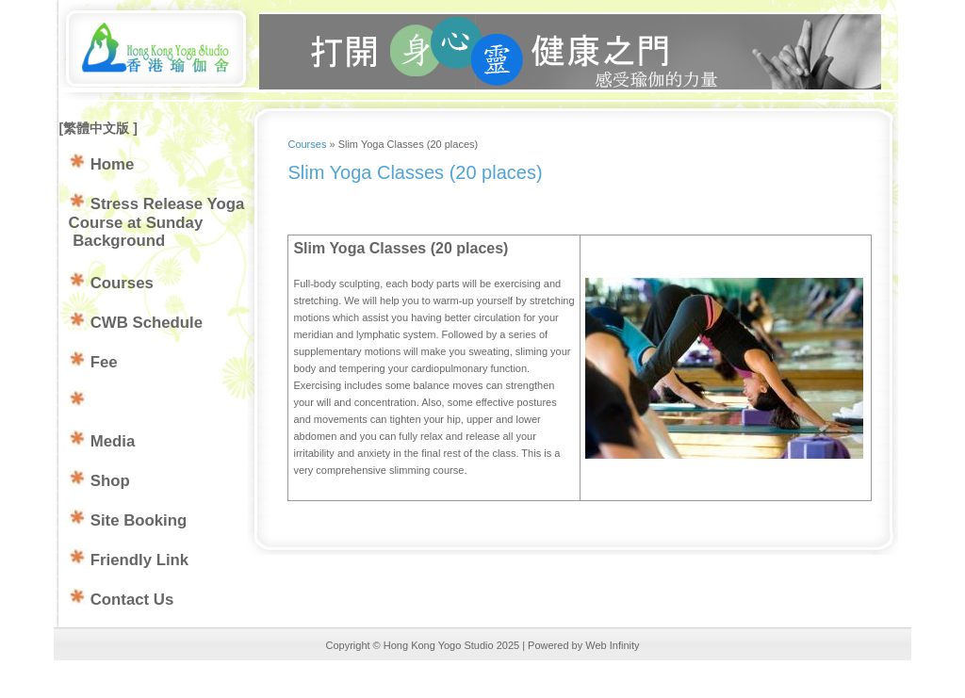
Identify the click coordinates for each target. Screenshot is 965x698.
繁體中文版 (98, 128)
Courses (306, 144)
